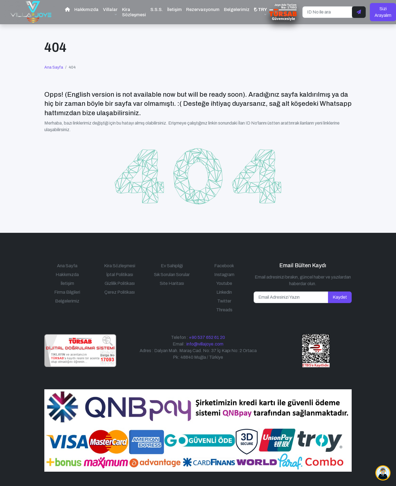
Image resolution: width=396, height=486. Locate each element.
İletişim (174, 9)
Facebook (224, 265)
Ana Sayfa (53, 67)
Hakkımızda (86, 9)
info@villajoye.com (204, 344)
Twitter (224, 301)
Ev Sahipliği (172, 265)
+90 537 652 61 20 (207, 337)
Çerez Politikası (119, 292)
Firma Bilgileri (67, 292)
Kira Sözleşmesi (134, 12)
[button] (260, 12)
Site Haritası (172, 283)
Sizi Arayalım (383, 12)
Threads (224, 309)
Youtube (224, 283)
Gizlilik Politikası (120, 283)
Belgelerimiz (236, 9)
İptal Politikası (119, 274)
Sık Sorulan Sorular (172, 274)
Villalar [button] (110, 9)
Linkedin (224, 292)
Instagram (224, 274)
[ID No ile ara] (327, 12)
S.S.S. (156, 9)
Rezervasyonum (202, 9)
